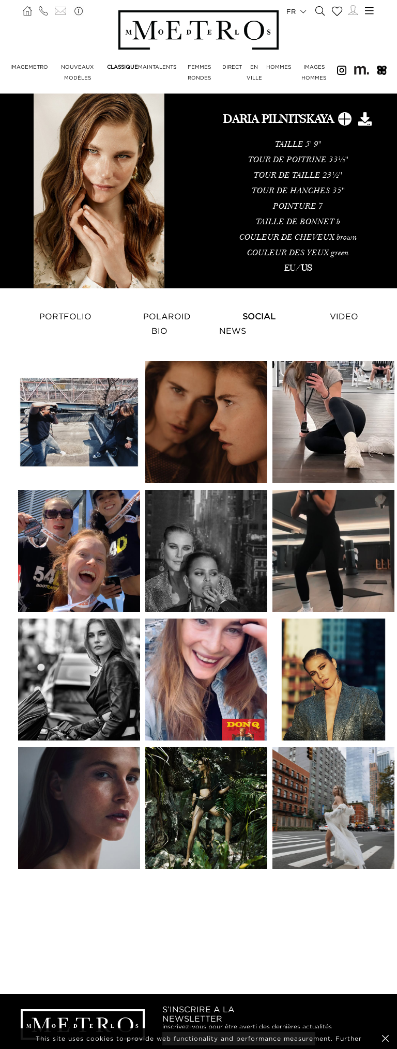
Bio (159, 330)
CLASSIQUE (122, 67)
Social (259, 316)
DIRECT (232, 67)
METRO (38, 67)
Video (344, 316)
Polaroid (167, 316)
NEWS (232, 330)
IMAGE (19, 67)
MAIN (145, 67)
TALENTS (164, 67)
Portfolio (65, 316)
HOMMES (278, 67)
